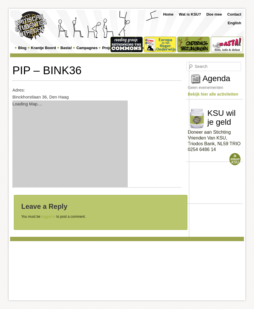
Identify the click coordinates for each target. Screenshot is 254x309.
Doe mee (214, 14)
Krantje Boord (43, 48)
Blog (22, 48)
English (234, 23)
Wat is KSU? (190, 14)
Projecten (110, 48)
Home (168, 14)
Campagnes (87, 48)
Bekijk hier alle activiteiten (213, 94)
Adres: (18, 90)
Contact (234, 14)
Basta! (66, 48)
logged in (48, 217)
